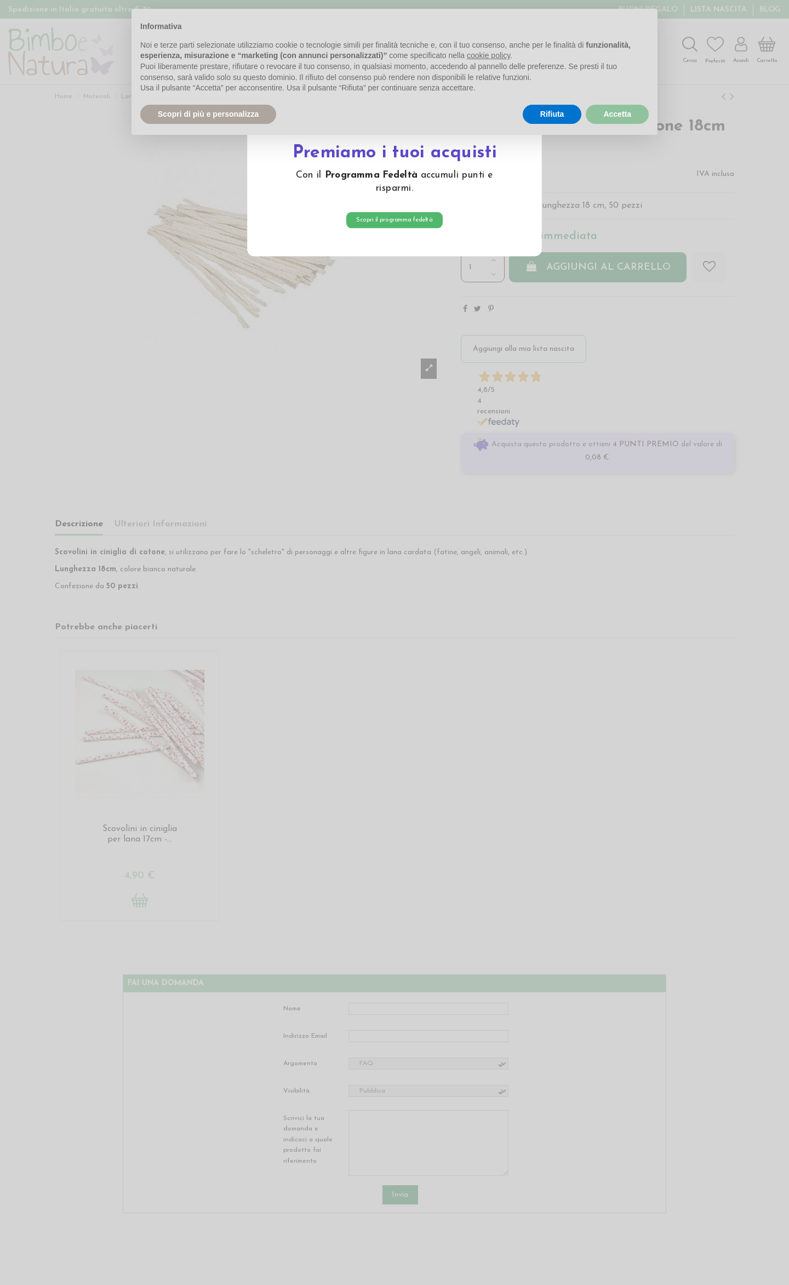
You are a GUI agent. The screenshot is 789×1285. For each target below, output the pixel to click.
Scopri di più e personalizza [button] (208, 114)
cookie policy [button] (488, 55)
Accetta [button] (617, 114)
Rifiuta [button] (552, 114)
